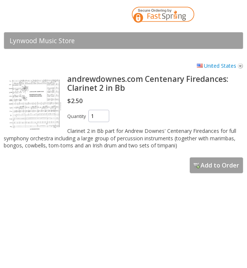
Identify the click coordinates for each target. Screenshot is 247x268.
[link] (223, 16)
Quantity (76, 116)
